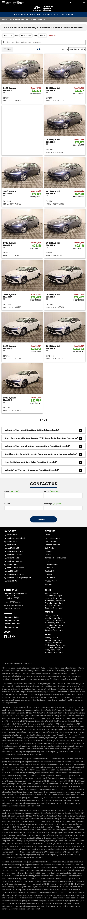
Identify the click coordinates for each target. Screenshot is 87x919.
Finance (48, 551)
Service (48, 554)
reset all (52, 35)
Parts (47, 561)
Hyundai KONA (10, 545)
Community (50, 577)
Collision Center (51, 564)
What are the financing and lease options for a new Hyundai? (43, 446)
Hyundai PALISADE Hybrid (14, 551)
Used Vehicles (51, 541)
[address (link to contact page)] (70, 3)
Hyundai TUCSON (11, 571)
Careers (48, 574)
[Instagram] (9, 636)
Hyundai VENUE (10, 581)
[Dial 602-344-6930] (77, 3)
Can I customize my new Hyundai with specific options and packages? (43, 438)
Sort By (65, 49)
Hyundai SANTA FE (11, 558)
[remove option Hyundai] (8, 35)
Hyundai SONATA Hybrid (14, 567)
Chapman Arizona (11, 620)
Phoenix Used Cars (12, 624)
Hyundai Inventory (52, 538)
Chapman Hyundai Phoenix (48, 9)
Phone (7, 503)
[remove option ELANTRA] (26, 35)
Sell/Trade (49, 548)
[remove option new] (42, 35)
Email (51, 491)
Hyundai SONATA (11, 564)
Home (4, 19)
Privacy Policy (51, 581)
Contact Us (49, 571)
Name (11, 491)
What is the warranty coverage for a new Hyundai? (43, 470)
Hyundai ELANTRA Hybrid (14, 538)
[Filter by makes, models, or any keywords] (43, 42)
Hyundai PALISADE (11, 548)
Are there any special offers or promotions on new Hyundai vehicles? (43, 454)
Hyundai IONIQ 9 (10, 541)
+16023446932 (15, 608)
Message (53, 503)
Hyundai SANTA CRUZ (13, 554)
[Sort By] (76, 49)
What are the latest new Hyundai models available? (43, 430)
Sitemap (48, 584)
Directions (49, 567)
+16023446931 (17, 605)
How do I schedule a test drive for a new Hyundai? (43, 462)
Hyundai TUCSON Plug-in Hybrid (17, 577)
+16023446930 (15, 602)
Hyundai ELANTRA (11, 535)
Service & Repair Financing (56, 558)
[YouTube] (13, 636)
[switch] (84, 2)
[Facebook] (5, 636)
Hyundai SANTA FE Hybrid (14, 561)
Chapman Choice (11, 617)
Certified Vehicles (52, 545)
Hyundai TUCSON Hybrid (14, 574)
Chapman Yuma (11, 627)
